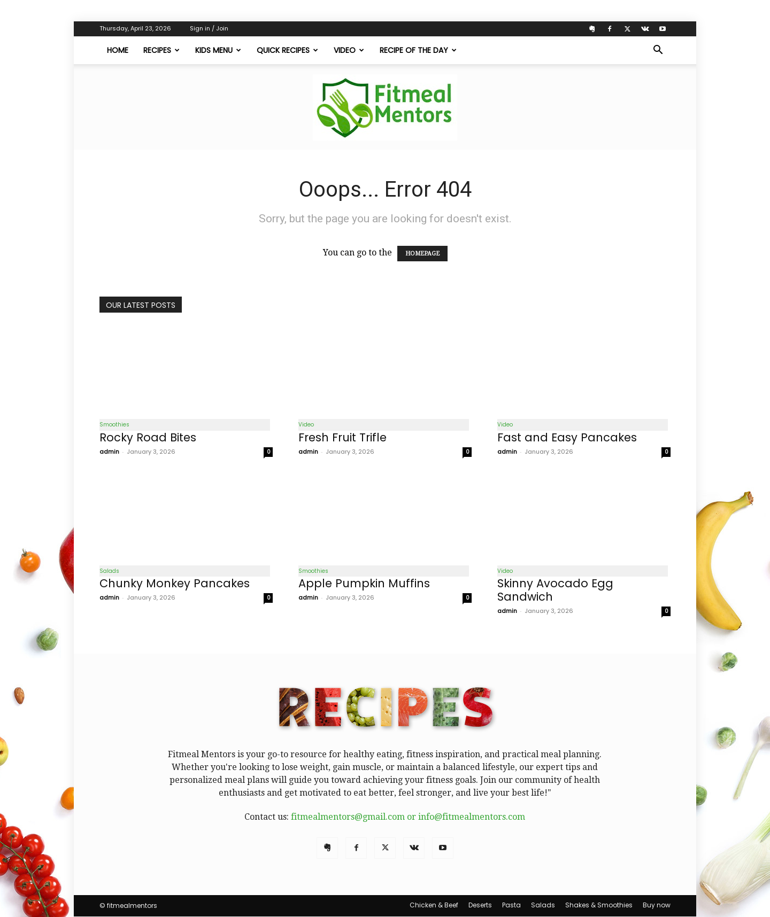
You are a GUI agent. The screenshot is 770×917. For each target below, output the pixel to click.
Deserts (480, 905)
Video (349, 50)
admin (109, 451)
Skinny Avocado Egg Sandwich (555, 590)
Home (117, 50)
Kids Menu (218, 50)
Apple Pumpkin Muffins (364, 584)
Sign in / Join (209, 28)
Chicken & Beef (434, 905)
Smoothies (114, 425)
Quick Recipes (287, 50)
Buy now (657, 905)
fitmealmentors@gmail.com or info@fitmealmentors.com (408, 817)
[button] (658, 51)
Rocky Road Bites (147, 437)
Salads (109, 571)
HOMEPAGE (422, 253)
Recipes (161, 50)
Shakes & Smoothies (599, 905)
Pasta (511, 905)
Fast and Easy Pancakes (567, 437)
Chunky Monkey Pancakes (174, 584)
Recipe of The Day (418, 50)
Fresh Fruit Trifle (342, 437)
